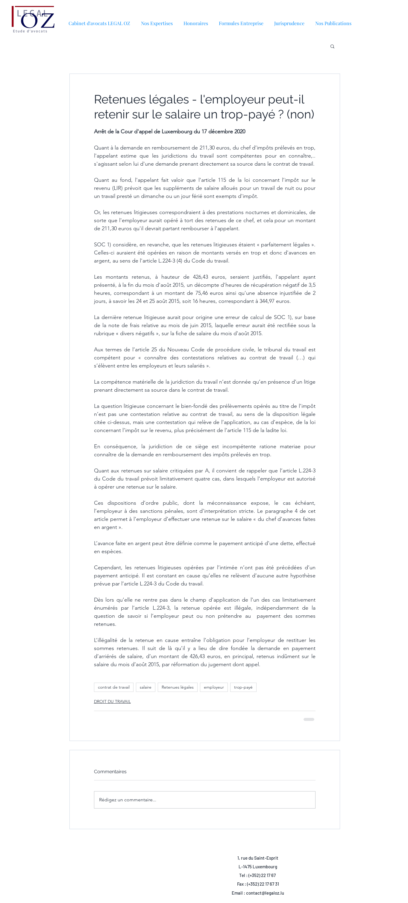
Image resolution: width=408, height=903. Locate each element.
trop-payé (243, 687)
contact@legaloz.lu (265, 893)
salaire (145, 687)
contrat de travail (114, 687)
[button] (333, 20)
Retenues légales (178, 687)
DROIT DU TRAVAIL (112, 701)
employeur (214, 687)
